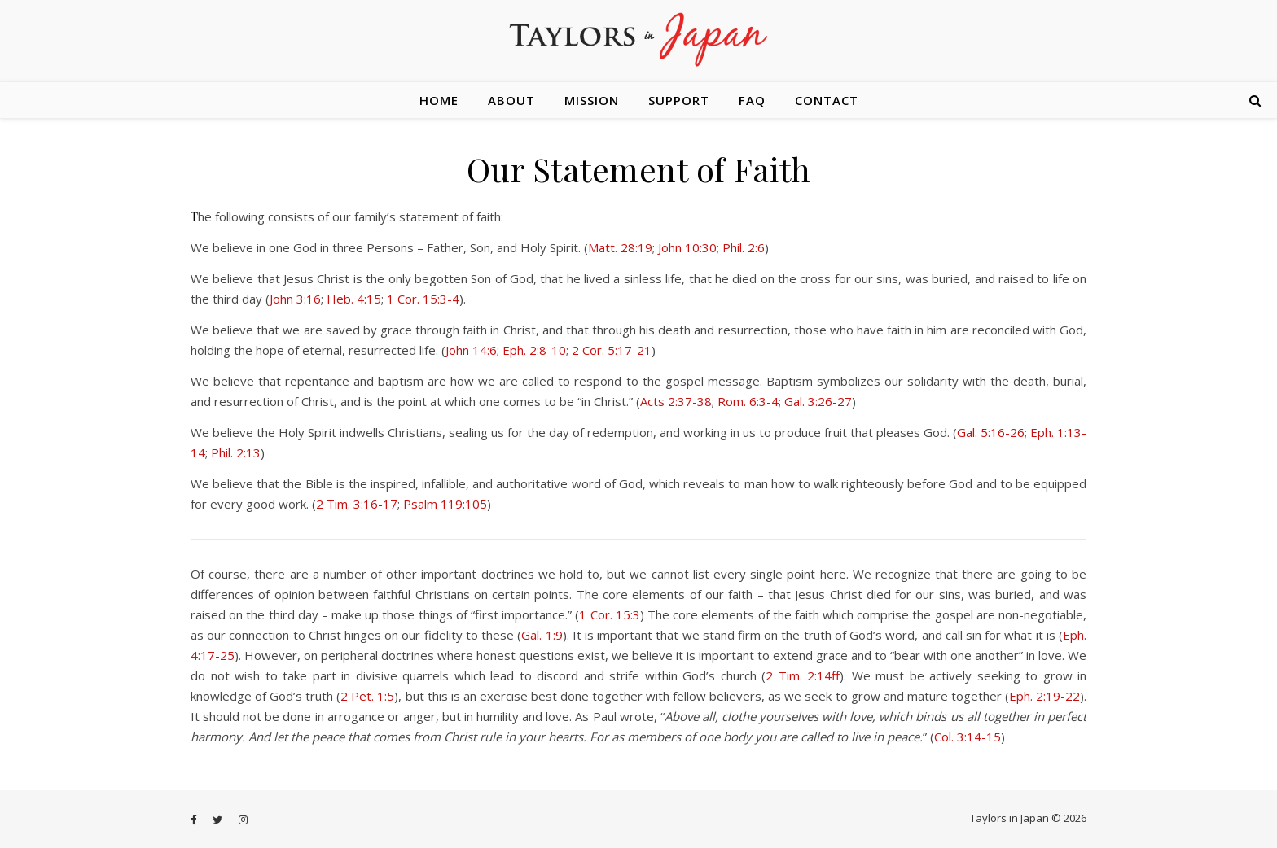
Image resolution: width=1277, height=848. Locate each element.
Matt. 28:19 (620, 247)
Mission (591, 100)
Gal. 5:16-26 (991, 432)
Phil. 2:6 (743, 247)
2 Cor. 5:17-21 (612, 350)
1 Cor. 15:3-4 (423, 299)
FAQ (752, 100)
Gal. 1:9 (541, 635)
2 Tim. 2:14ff (803, 675)
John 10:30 (687, 247)
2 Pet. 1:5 (367, 696)
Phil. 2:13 (236, 452)
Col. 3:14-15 (967, 736)
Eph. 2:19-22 (1044, 696)
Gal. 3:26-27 (818, 401)
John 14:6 (471, 350)
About (511, 100)
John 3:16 (295, 299)
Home (439, 100)
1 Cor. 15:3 (609, 614)
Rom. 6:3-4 (748, 401)
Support (678, 100)
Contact (826, 100)
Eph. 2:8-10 (534, 350)
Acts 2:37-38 (676, 401)
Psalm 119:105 (445, 504)
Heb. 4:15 (354, 299)
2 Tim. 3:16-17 (356, 504)
